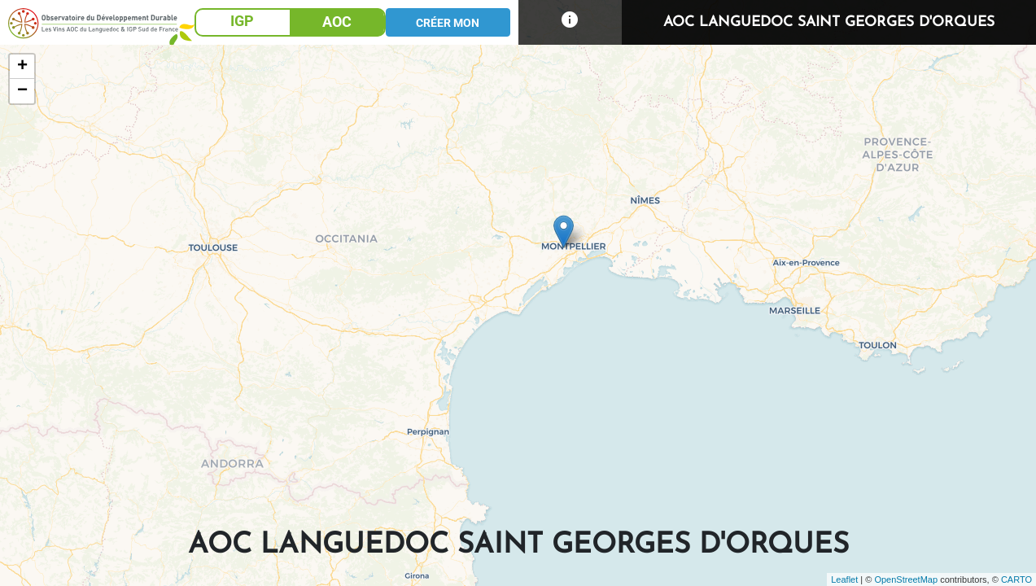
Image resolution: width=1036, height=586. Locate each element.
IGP (242, 20)
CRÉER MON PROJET (447, 26)
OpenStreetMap (906, 579)
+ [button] (22, 67)
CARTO (1016, 579)
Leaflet (844, 579)
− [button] (22, 91)
